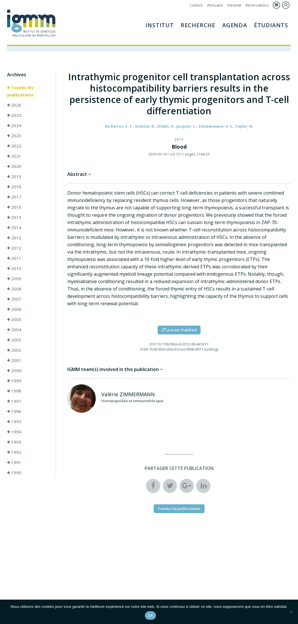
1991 (14, 462)
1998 (14, 391)
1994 (14, 432)
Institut (159, 25)
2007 (14, 299)
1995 (14, 422)
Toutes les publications (20, 91)
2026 (14, 105)
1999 (14, 381)
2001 (14, 360)
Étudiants (271, 25)
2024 (14, 125)
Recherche (198, 25)
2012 (14, 248)
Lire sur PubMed (179, 330)
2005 (14, 319)
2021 (14, 156)
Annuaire (215, 5)
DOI (153, 344)
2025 (14, 115)
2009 (14, 279)
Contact (196, 5)
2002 (14, 350)
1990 (14, 473)
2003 (14, 340)
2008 (14, 289)
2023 (14, 136)
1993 (14, 442)
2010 (14, 268)
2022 (14, 146)
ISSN (144, 349)
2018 (14, 187)
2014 (14, 228)
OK (150, 616)
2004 (14, 330)
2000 (14, 371)
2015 (14, 217)
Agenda (234, 25)
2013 (14, 238)
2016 (14, 207)
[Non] (291, 612)
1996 (14, 411)
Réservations (257, 5)
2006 (14, 309)
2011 (14, 258)
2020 (14, 166)
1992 (14, 452)
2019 (14, 177)
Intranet (234, 5)
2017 (14, 197)
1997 (14, 401)
